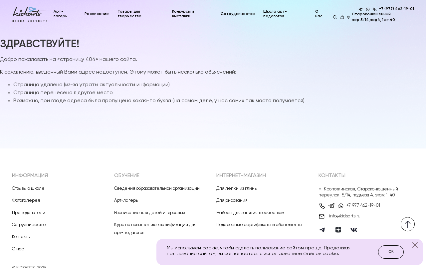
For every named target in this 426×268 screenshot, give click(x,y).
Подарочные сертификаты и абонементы (259, 225)
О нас (318, 14)
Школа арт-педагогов (275, 14)
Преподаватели (28, 213)
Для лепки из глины (237, 188)
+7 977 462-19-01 (363, 205)
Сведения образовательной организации (157, 188)
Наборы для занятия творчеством (250, 213)
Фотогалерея (26, 200)
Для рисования (232, 200)
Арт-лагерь (126, 200)
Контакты (21, 237)
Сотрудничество (29, 225)
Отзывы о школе (28, 188)
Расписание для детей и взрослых (149, 213)
